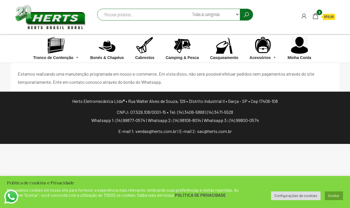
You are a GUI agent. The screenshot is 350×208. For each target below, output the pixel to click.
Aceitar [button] (334, 195)
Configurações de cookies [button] (295, 195)
